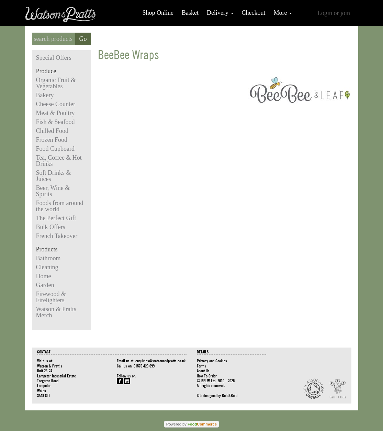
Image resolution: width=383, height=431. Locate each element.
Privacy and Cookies (212, 360)
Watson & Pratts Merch (56, 312)
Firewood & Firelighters (51, 297)
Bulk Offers (50, 227)
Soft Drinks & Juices (53, 175)
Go (83, 38)
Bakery (45, 95)
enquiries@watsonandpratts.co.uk (160, 360)
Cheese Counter (55, 104)
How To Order (207, 375)
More (283, 12)
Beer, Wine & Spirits (53, 190)
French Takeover (57, 235)
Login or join (333, 13)
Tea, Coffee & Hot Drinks (59, 160)
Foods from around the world (59, 206)
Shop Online (158, 12)
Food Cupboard (55, 148)
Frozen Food (52, 139)
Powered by (191, 424)
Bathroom (48, 258)
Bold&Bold (229, 395)
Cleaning (47, 267)
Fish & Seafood (55, 121)
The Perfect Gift (56, 218)
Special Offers (53, 57)
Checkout (254, 12)
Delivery (220, 12)
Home (43, 276)
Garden (45, 285)
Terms (201, 365)
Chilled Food (52, 130)
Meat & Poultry (55, 113)
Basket (190, 12)
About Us (203, 370)
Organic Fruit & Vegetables (56, 83)
